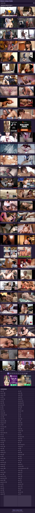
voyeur (20, 482)
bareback (2, 405)
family (2, 444)
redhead (20, 440)
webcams (20, 488)
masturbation (21, 405)
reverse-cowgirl (21, 444)
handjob (2, 466)
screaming (20, 446)
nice (19, 413)
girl (2, 456)
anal (2, 397)
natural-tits (20, 411)
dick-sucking (3, 426)
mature (20, 407)
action (2, 391)
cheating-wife (3, 415)
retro (19, 442)
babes (2, 403)
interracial (2, 472)
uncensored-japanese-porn (23, 468)
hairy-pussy (3, 462)
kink (2, 484)
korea (2, 490)
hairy (2, 460)
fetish (2, 448)
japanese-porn (3, 482)
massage (20, 399)
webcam (20, 486)
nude (19, 415)
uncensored (20, 466)
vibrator (20, 476)
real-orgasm (21, 436)
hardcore (2, 468)
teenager (20, 464)
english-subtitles (3, 432)
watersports (20, 484)
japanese (2, 480)
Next (26, 373)
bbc (1, 407)
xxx (19, 494)
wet (19, 490)
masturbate (20, 401)
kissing (2, 488)
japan (2, 474)
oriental (20, 423)
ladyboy (2, 494)
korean (2, 492)
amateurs (2, 395)
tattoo (20, 458)
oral (19, 417)
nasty (19, 409)
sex (19, 448)
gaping (2, 454)
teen (19, 462)
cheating (2, 413)
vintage (20, 478)
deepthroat (3, 423)
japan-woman (3, 478)
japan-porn (3, 476)
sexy (19, 450)
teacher (20, 460)
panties (20, 428)
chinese (2, 419)
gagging (2, 450)
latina (19, 391)
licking (20, 397)
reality (20, 438)
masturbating (21, 403)
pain (19, 426)
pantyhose (20, 430)
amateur (2, 393)
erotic (2, 434)
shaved (20, 452)
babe (2, 401)
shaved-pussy (21, 454)
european (2, 438)
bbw (2, 409)
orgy (19, 421)
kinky (2, 486)
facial (2, 442)
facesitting (2, 440)
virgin (19, 480)
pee (19, 432)
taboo (20, 456)
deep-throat (3, 421)
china (2, 417)
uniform (20, 470)
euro (2, 436)
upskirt (20, 474)
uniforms (20, 472)
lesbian (20, 393)
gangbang (2, 452)
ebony (2, 430)
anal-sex (2, 399)
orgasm (20, 419)
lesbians (20, 395)
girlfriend (2, 458)
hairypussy (2, 464)
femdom (2, 446)
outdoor (20, 424)
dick (2, 424)
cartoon (2, 411)
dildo (2, 428)
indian (2, 470)
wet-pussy (20, 492)
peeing (19, 434)
